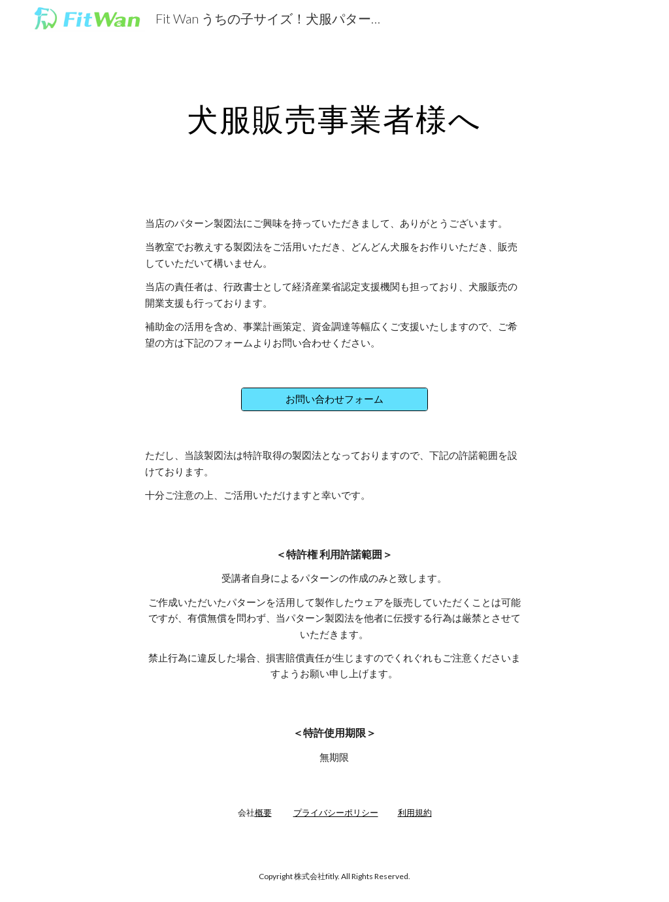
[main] (334, 115)
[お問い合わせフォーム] (334, 399)
